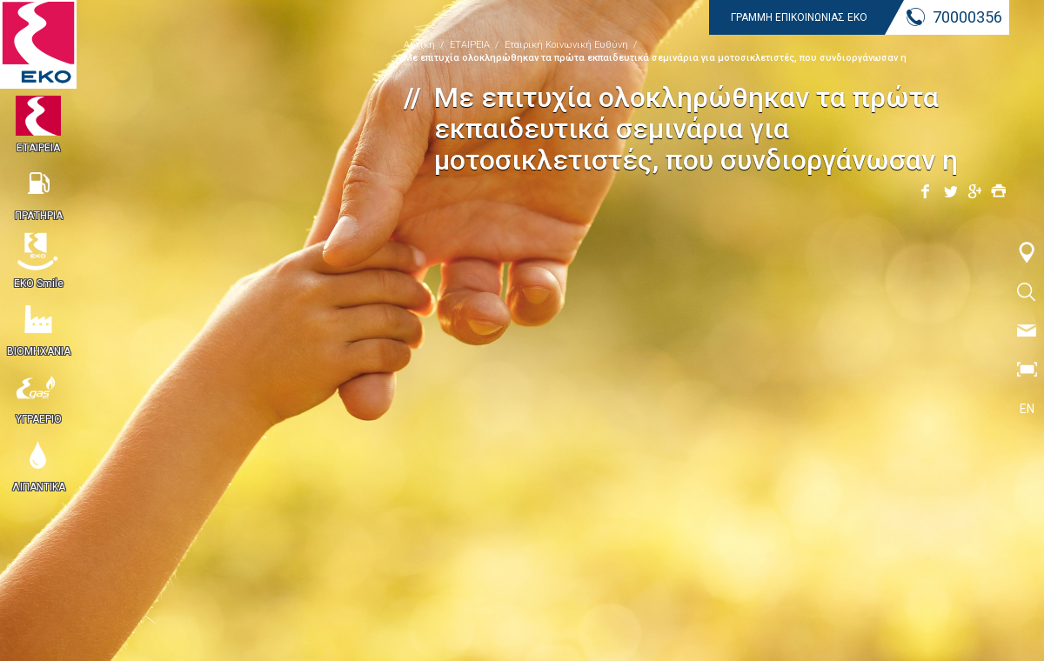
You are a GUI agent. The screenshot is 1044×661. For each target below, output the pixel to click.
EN (1027, 409)
